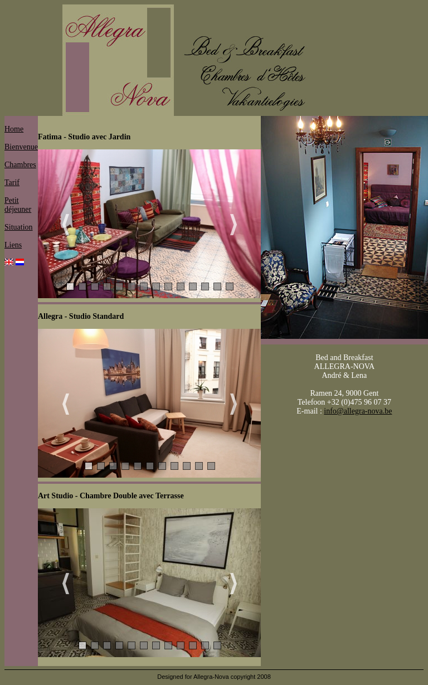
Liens (13, 245)
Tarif (12, 182)
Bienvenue (21, 147)
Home (13, 129)
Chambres (20, 165)
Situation (18, 227)
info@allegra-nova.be (358, 411)
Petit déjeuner (17, 204)
